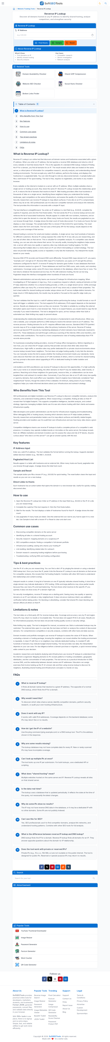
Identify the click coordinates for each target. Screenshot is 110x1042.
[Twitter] (46, 867)
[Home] (14, 9)
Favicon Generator (28, 951)
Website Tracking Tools (26, 9)
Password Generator (29, 944)
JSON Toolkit (39, 1019)
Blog (64, 1012)
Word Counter (26, 958)
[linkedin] (65, 979)
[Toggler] (3, 3)
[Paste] (92, 35)
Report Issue (67, 1005)
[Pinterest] (52, 867)
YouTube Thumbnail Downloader (33, 931)
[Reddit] (63, 867)
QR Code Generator (28, 965)
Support (66, 995)
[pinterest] (60, 979)
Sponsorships (82, 1013)
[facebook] (44, 979)
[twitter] (49, 979)
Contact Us (67, 999)
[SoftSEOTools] (51, 3)
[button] (55, 104)
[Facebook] (41, 867)
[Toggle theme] (100, 3)
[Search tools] (105, 3)
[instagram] (55, 979)
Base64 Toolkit (40, 1016)
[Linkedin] (57, 867)
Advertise (80, 1004)
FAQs (65, 1002)
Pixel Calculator (54, 995)
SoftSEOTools (55, 1036)
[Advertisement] (55, 905)
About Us (66, 1009)
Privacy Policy (82, 1001)
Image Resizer (26, 938)
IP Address (21, 30)
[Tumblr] (68, 867)
